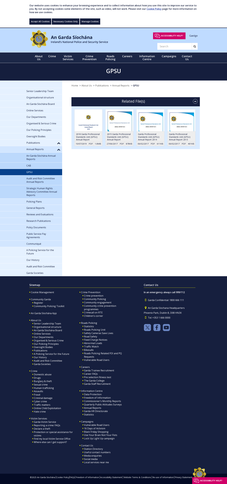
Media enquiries (93, 455)
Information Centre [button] (147, 57)
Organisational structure (47, 327)
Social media (91, 459)
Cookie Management (42, 292)
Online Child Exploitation (47, 408)
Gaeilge (193, 35)
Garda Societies (42, 364)
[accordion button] (195, 101)
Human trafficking (44, 388)
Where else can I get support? (50, 442)
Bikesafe (89, 350)
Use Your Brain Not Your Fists (100, 435)
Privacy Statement (183, 477)
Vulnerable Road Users (96, 360)
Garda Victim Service (45, 422)
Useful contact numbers (97, 452)
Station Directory (93, 449)
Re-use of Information (163, 477)
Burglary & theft (43, 381)
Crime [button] (52, 56)
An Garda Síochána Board (48, 330)
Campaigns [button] (169, 56)
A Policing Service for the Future (51, 354)
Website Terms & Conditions (137, 477)
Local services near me (96, 462)
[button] (58, 143)
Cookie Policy (154, 8)
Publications (102, 85)
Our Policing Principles (46, 344)
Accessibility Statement (111, 477)
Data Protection (93, 394)
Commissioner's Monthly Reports (102, 401)
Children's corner (93, 316)
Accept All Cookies (40, 21)
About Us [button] (39, 57)
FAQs (72, 477)
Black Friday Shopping (96, 431)
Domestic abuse (43, 374)
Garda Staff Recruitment (97, 383)
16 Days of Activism (94, 428)
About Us (86, 85)
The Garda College (94, 380)
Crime (34, 371)
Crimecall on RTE (93, 312)
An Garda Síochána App (44, 313)
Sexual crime (41, 384)
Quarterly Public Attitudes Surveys (103, 404)
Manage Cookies (90, 21)
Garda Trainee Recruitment (99, 370)
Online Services (42, 333)
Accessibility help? (172, 35)
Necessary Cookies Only (65, 21)
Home (74, 85)
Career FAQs (91, 373)
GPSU (136, 85)
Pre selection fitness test (97, 377)
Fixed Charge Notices (95, 339)
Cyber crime (40, 401)
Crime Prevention (90, 292)
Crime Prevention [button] (89, 57)
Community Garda (41, 299)
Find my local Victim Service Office (52, 438)
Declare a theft (42, 428)
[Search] (174, 46)
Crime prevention (93, 295)
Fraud (37, 394)
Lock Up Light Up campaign (99, 438)
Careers (85, 367)
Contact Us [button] (187, 57)
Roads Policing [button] (110, 57)
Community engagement (97, 302)
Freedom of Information (97, 397)
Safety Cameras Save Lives (98, 333)
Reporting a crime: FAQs (47, 425)
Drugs (37, 377)
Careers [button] (127, 56)
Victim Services (39, 418)
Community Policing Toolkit (49, 306)
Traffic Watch (91, 346)
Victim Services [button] (68, 57)
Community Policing (95, 299)
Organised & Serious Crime (49, 340)
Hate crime (40, 411)
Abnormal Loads (93, 343)
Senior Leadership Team (47, 323)
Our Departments (43, 337)
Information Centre (92, 391)
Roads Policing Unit (94, 329)
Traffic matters (42, 404)
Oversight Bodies (43, 347)
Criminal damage (43, 398)
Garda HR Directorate (96, 411)
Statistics (89, 326)
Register (38, 302)
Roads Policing (89, 323)
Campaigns (87, 421)
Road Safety (90, 336)
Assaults (38, 391)
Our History (40, 357)
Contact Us (87, 445)
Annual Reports (120, 85)
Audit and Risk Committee (48, 360)
